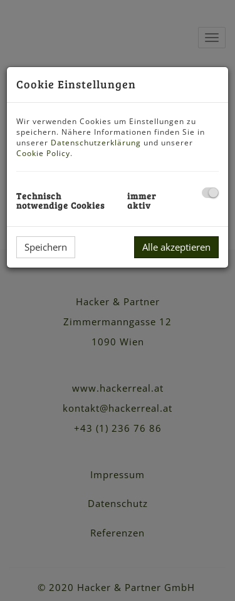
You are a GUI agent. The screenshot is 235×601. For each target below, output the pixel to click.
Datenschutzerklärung (96, 142)
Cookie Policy (43, 153)
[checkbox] (210, 192)
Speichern (45, 247)
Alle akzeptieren (176, 247)
